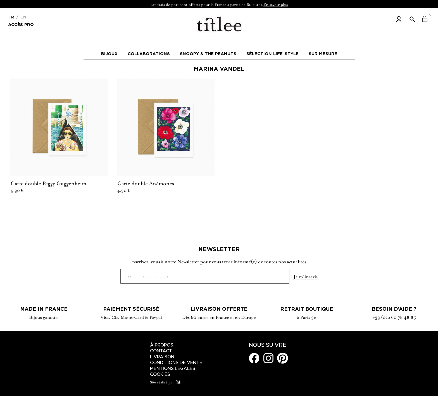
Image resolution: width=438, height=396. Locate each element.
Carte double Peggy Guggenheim (48, 182)
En (23, 17)
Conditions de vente (176, 362)
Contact (161, 351)
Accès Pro (21, 24)
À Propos (161, 345)
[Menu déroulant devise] (11, 16)
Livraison (162, 357)
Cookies (160, 374)
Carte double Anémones (145, 182)
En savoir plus (275, 4)
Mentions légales (172, 368)
